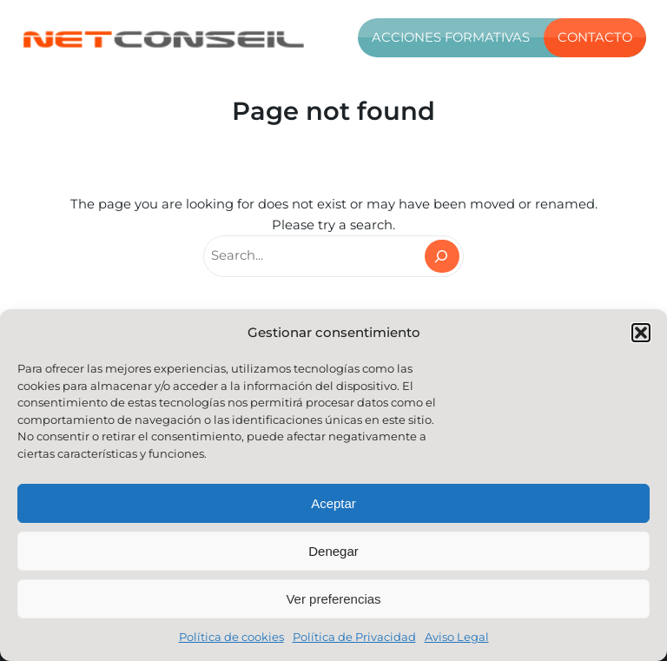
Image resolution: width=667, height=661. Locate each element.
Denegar (333, 551)
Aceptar (333, 503)
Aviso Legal (457, 637)
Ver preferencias (333, 599)
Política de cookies (231, 637)
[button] (641, 332)
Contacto (595, 37)
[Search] (442, 256)
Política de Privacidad (354, 637)
